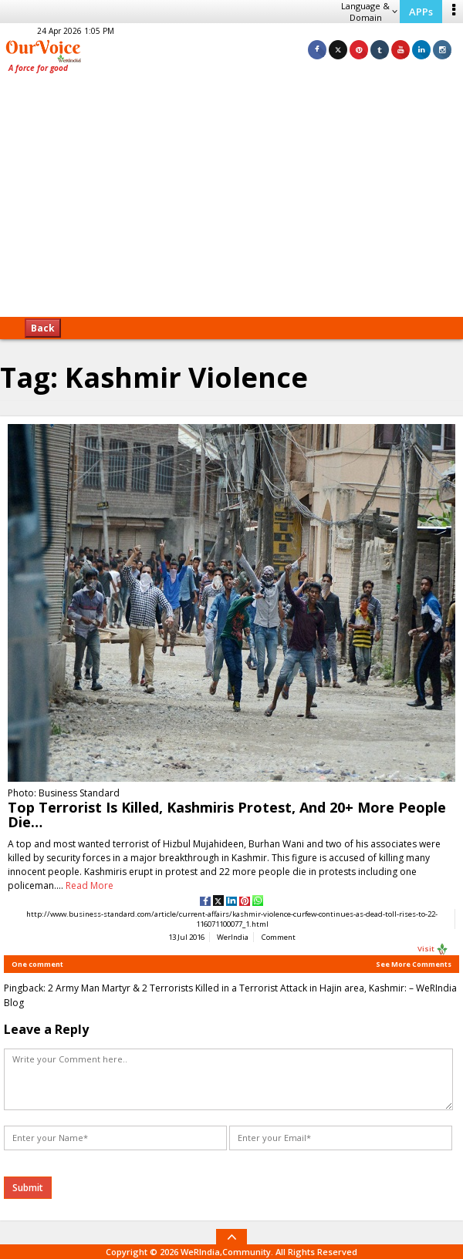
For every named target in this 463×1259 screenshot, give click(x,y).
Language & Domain (369, 11)
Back (43, 328)
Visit (432, 949)
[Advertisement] (231, 200)
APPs (421, 12)
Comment (279, 937)
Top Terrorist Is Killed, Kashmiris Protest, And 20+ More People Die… (227, 814)
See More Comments (413, 964)
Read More (89, 885)
